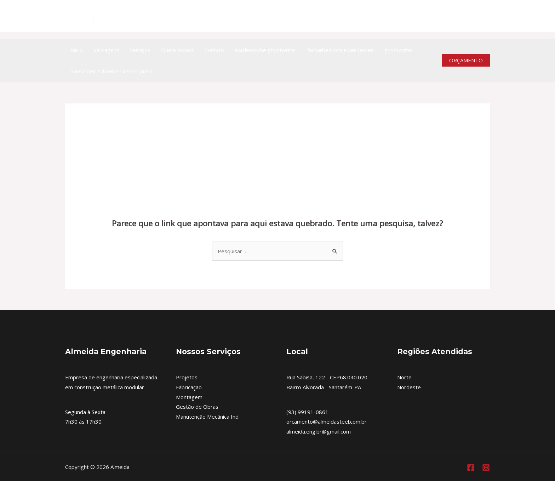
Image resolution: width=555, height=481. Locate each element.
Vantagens (106, 49)
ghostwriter (398, 49)
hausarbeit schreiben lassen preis (111, 71)
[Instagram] (485, 16)
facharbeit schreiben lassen (340, 49)
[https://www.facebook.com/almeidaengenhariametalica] (469, 16)
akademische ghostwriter (266, 49)
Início (76, 49)
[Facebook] (471, 467)
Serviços (140, 49)
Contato (214, 49)
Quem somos (177, 49)
